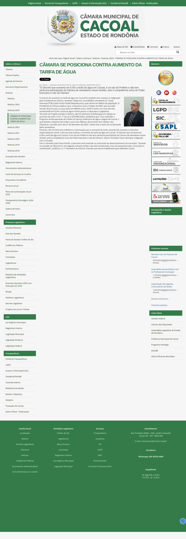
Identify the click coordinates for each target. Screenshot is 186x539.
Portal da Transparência (56, 3)
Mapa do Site (122, 47)
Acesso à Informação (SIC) (94, 3)
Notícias (96, 58)
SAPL (100, 455)
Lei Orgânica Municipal (63, 460)
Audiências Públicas (25, 460)
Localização (25, 433)
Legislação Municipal (63, 466)
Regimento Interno (63, 455)
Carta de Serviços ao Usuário (25, 471)
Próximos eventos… (159, 305)
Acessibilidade (139, 47)
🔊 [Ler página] (183, 521)
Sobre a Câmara (83, 58)
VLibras (166, 47)
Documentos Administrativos (25, 466)
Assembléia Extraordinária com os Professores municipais (165, 270)
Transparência (12, 353)
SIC (100, 444)
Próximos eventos (159, 248)
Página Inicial (34, 3)
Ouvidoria (100, 438)
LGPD (75, 3)
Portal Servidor (100, 460)
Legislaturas (63, 438)
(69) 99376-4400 (156, 456)
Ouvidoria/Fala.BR (119, 3)
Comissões (63, 449)
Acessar (177, 47)
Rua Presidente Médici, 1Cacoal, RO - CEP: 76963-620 (151, 434)
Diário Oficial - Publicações (145, 3)
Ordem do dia (63, 433)
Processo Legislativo (15, 222)
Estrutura (25, 449)
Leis (7, 317)
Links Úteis (156, 313)
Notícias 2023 (107, 58)
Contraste (154, 47)
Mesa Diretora (63, 444)
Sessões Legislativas (25, 444)
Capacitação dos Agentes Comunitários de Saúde (162, 285)
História (25, 438)
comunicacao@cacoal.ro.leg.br (154, 441)
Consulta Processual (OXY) (99, 466)
